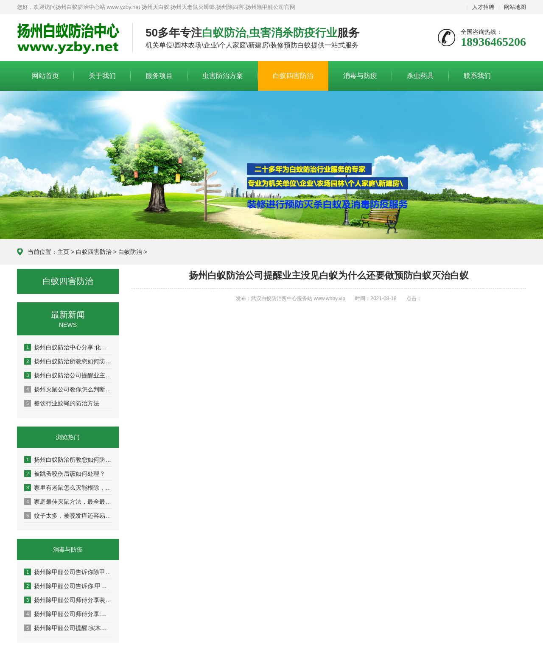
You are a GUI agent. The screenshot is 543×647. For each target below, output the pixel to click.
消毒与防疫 (360, 75)
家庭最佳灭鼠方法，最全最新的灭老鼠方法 (68, 501)
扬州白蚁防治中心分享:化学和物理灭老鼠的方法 (68, 347)
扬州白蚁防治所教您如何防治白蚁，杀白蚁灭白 (68, 361)
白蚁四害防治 (293, 75)
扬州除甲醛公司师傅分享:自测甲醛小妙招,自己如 (68, 614)
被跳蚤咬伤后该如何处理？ (64, 473)
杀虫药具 (420, 75)
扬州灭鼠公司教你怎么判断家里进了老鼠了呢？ (68, 389)
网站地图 (515, 7)
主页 (63, 251)
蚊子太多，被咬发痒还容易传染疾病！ (68, 515)
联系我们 (477, 75)
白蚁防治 (130, 251)
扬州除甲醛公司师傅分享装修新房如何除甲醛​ (68, 600)
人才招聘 (483, 7)
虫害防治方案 (222, 75)
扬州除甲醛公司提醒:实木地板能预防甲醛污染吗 (68, 628)
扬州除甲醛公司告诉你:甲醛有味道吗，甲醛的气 (68, 586)
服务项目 (159, 75)
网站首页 (45, 75)
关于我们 (102, 75)
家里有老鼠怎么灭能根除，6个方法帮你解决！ (68, 487)
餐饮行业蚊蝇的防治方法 (61, 403)
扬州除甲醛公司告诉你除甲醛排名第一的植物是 (68, 572)
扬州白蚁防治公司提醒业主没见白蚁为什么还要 (68, 375)
